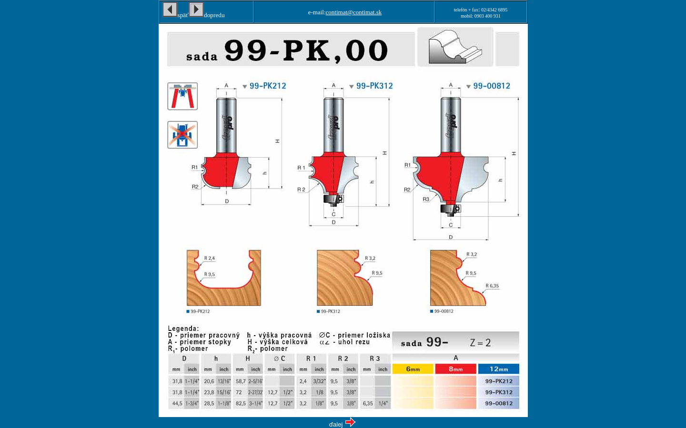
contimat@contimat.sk (354, 12)
